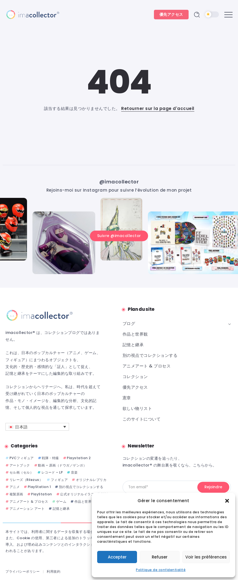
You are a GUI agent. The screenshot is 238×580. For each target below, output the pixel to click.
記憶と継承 (61, 508)
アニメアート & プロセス (29, 501)
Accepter (117, 557)
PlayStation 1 (39, 486)
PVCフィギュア (22, 458)
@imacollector (119, 181)
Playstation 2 (79, 458)
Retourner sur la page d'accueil (157, 108)
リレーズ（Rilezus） (26, 479)
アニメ (15, 486)
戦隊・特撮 (50, 458)
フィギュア (59, 479)
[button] (227, 501)
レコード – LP (52, 472)
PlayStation (41, 494)
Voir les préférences (206, 557)
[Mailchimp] (213, 487)
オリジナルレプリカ (91, 479)
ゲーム (61, 501)
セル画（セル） (22, 472)
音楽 (74, 472)
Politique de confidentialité (161, 569)
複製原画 (16, 494)
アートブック (20, 465)
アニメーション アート (27, 508)
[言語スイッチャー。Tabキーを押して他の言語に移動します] (37, 427)
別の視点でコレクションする (81, 486)
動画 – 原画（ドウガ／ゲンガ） (62, 465)
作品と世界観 (85, 501)
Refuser (160, 557)
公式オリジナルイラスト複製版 (84, 494)
